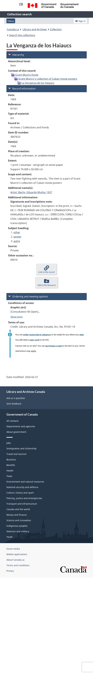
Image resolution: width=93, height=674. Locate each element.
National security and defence (22, 487)
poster (17, 236)
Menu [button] (11, 20)
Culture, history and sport (20, 492)
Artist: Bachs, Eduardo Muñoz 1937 (31, 192)
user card (34, 339)
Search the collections (22, 35)
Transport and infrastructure (21, 503)
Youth (9, 536)
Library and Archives (35, 29)
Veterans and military (17, 531)
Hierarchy (16, 55)
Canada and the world (18, 509)
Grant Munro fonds (26, 75)
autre (17, 241)
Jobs (8, 442)
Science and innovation (18, 520)
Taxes (9, 476)
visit (81, 334)
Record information (22, 88)
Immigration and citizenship (21, 448)
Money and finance (16, 514)
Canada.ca (13, 29)
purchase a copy (53, 345)
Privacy (10, 570)
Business (11, 459)
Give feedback (13, 403)
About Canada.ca (15, 559)
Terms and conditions (17, 565)
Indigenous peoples (17, 525)
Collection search (19, 14)
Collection (56, 29)
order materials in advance (37, 334)
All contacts (12, 420)
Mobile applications (16, 554)
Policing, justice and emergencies (24, 498)
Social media (13, 548)
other (17, 232)
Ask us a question (15, 398)
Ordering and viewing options (28, 296)
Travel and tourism (16, 453)
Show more (17, 316)
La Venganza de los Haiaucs (37, 83)
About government (16, 431)
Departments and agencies (20, 426)
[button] (46, 269)
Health (9, 470)
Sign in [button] (80, 20)
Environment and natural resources (25, 481)
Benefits (10, 465)
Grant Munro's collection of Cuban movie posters (47, 79)
